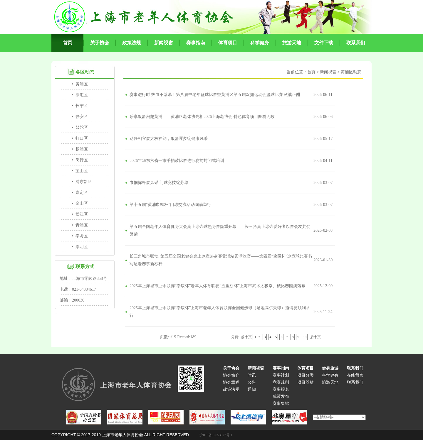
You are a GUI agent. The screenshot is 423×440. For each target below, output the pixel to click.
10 (304, 337)
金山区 (81, 203)
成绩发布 (281, 396)
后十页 (315, 337)
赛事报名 (281, 389)
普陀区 (81, 127)
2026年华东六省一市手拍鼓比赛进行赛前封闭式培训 (177, 160)
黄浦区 (81, 84)
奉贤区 (81, 236)
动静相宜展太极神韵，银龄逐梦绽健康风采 (169, 138)
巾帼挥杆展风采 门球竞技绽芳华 (159, 182)
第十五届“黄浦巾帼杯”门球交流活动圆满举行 (170, 204)
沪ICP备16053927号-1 (216, 435)
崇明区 (81, 247)
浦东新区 (83, 182)
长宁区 (81, 106)
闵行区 (81, 160)
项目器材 (305, 382)
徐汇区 (81, 95)
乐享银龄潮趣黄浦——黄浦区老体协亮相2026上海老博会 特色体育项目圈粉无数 (202, 116)
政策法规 (231, 389)
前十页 (246, 337)
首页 (311, 72)
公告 (252, 382)
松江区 (81, 214)
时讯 (252, 375)
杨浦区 (81, 149)
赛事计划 (281, 375)
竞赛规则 (281, 382)
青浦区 (81, 225)
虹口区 (81, 138)
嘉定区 (81, 192)
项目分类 (305, 375)
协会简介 (231, 375)
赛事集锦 (281, 403)
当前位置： (297, 72)
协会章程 (231, 382)
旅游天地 (330, 382)
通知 (252, 389)
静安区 (81, 116)
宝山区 (81, 171)
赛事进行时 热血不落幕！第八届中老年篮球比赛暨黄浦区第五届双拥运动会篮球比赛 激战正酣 (215, 94)
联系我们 (355, 382)
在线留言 (355, 375)
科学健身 (330, 375)
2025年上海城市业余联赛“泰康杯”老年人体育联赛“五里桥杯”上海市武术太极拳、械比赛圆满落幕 (218, 286)
